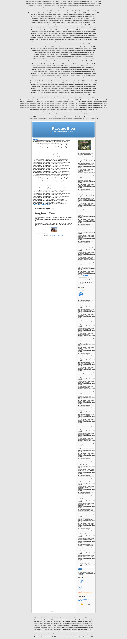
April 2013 (85, 275)
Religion (80, 585)
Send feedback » (60, 235)
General (80, 582)
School (80, 586)
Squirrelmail (43, 204)
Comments (88, 598)
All (79, 579)
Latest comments (82, 297)
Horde (48, 204)
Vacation (80, 588)
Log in (38, 204)
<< (80, 284)
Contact (34, 204)
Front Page (35, 139)
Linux (80, 583)
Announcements (52, 235)
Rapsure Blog (63, 129)
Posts (84, 598)
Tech (80, 587)
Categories (81, 295)
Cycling (80, 581)
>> (91, 284)
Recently (81, 293)
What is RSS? (80, 600)
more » (47, 233)
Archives (81, 294)
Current (85, 284)
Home (80, 292)
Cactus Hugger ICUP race (45, 213)
